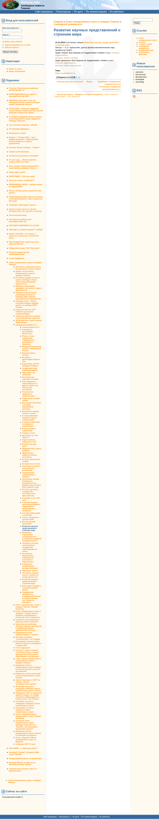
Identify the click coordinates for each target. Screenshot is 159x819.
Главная (58, 21)
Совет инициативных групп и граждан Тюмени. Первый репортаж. (28, 607)
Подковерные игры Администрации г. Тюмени (26, 634)
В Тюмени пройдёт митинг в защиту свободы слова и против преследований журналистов (27, 281)
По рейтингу (117, 11)
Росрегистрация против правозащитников (19, 253)
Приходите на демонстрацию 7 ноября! (26, 230)
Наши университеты (65, 73)
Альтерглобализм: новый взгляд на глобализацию (30, 418)
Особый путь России (31, 464)
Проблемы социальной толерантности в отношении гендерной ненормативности (31, 537)
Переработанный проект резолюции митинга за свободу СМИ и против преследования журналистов (28, 296)
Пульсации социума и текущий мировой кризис (31, 588)
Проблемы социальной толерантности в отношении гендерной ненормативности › (109, 85)
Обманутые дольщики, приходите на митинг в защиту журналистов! (28, 288)
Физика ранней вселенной (28, 523)
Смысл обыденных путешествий (30, 518)
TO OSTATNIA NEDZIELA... (20, 129)
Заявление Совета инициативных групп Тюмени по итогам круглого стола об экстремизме (28, 668)
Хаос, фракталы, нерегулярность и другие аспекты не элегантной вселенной (30, 385)
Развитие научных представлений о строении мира (30, 528)
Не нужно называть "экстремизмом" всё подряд (27, 638)
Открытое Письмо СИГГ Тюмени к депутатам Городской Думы (25, 312)
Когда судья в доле (17, 172)
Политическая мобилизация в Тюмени (28, 475)
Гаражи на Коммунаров (19, 152)
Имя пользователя (10, 28)
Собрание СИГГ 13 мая (25, 744)
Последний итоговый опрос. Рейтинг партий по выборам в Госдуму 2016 (28, 643)
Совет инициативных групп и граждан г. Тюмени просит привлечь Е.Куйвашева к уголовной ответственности (28, 614)
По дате (78, 11)
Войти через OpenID (13, 42)
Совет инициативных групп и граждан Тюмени (92, 21)
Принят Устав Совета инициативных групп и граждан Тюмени (25, 273)
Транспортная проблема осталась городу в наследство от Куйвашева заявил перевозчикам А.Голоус (28, 627)
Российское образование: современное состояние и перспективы (28, 558)
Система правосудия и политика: (31, 514)
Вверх (87, 82)
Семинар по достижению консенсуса (27, 332)
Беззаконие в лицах (17, 133)
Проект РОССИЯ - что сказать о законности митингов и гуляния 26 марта (24, 236)
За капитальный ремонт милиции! (23, 156)
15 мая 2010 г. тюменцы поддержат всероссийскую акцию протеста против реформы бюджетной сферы (26, 111)
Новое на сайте (15, 69)
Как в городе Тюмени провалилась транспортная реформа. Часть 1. (24, 167)
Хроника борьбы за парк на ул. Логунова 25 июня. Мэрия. (22, 764)
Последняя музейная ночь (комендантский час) (20, 220)
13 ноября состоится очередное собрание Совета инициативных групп (27, 703)
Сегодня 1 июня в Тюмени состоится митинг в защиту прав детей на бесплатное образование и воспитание (27, 653)
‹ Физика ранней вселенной (69, 82)
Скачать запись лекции (66, 58)
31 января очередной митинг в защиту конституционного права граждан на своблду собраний (25, 119)
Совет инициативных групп (148, 39)
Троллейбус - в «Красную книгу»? (23, 748)
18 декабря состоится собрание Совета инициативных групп (24, 710)
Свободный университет (26, 325)
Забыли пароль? (12, 47)
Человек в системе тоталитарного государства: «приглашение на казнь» (30, 547)
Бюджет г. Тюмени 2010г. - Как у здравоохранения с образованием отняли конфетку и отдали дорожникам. (24, 140)
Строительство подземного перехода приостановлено (27, 621)
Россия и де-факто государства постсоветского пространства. (30, 493)
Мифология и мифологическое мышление (29, 455)
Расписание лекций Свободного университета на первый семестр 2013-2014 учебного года (31, 483)
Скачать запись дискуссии (68, 65)
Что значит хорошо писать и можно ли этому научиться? (30, 575)
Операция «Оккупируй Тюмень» (22, 205)
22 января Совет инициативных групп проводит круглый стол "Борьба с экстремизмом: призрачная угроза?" (26, 725)
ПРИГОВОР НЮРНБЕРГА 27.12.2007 (24, 226)
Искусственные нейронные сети (29, 441)
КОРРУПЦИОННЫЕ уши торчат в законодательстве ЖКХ (23, 95)
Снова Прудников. (17, 258)
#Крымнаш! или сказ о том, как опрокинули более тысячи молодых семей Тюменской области (24, 102)
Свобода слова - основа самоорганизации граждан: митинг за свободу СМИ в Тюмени (27, 304)
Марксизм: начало (30, 571)
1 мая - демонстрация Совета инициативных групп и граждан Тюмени (28, 661)
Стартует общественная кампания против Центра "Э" (23, 89)
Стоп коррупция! (22, 648)
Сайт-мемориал (44, 11)
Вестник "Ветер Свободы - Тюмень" (24, 148)
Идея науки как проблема (28, 374)
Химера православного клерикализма (25, 758)
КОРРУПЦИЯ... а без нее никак (22, 176)
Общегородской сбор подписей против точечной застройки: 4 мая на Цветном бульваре (26, 199)
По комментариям (96, 11)
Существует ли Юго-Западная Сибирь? (31, 365)
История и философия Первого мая (31, 359)
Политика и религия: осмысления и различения (31, 468)
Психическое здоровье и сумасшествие (28, 394)
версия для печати (65, 94)
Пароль (6, 35)
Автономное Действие (144, 53)
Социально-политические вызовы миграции (30, 566)
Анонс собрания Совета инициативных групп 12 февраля (25, 740)
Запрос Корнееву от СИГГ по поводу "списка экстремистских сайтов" (27, 682)
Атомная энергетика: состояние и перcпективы (31, 424)
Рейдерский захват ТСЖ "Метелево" (24, 248)
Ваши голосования (17, 71)
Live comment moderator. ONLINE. (23, 125)
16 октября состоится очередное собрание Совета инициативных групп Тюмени (28, 689)
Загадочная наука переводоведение (30, 369)
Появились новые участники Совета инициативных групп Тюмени (28, 676)
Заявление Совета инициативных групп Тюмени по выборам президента (28, 733)
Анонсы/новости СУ (30, 327)
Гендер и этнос (28, 433)
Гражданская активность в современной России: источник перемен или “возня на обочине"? (31, 597)
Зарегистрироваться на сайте (17, 45)
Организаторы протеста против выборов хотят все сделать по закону (25, 210)
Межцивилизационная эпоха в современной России (31, 349)
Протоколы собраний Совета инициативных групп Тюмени (28, 268)
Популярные (63, 11)
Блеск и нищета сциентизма (29, 430)
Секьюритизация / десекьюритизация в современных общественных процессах (31, 506)
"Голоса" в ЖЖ (145, 44)
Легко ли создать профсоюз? (21, 180)
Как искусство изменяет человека (30, 378)
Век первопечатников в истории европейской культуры (31, 406)
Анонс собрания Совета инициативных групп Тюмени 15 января (28, 716)
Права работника (146, 50)
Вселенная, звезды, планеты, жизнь (30, 412)
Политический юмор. (18, 215)
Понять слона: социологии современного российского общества (28, 340)
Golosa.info (30, 2)
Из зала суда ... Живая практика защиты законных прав (22, 161)
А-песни (142, 42)
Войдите (79, 94)
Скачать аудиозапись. (66, 63)
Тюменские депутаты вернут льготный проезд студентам (27, 317)
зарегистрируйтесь (95, 94)
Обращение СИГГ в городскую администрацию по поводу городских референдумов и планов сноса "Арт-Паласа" (28, 696)
